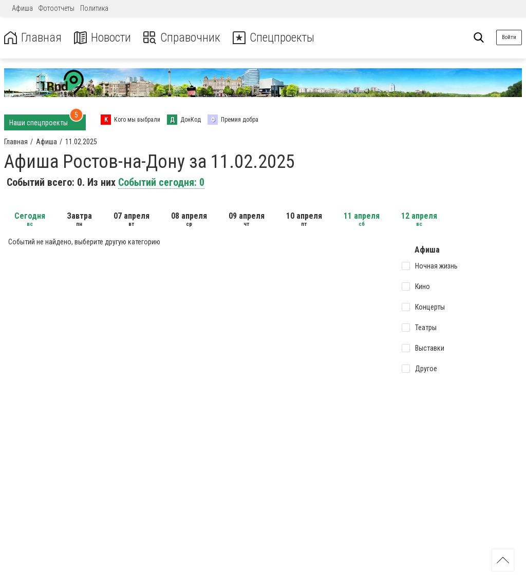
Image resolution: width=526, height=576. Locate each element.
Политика (94, 8)
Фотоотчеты (56, 8)
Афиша (22, 8)
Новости (102, 38)
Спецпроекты (274, 38)
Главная (32, 38)
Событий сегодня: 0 (161, 182)
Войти (509, 37)
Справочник (181, 38)
